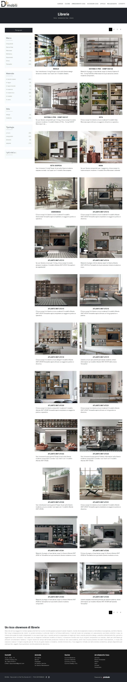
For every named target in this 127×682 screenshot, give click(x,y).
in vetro (18, 100)
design (18, 115)
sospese (18, 143)
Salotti (97, 661)
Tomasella (18, 64)
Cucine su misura (70, 661)
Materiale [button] (10, 73)
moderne (18, 118)
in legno (18, 83)
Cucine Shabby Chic (71, 663)
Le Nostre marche (40, 663)
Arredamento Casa (78, 4)
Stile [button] (8, 109)
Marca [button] (8, 38)
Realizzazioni (112, 4)
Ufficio (102, 4)
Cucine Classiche (70, 660)
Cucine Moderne (70, 658)
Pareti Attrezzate (100, 660)
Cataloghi (38, 661)
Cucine (67, 4)
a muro (18, 133)
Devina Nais (18, 47)
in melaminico (18, 93)
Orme (18, 61)
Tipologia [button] (10, 127)
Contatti (122, 4)
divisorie (18, 140)
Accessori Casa (92, 4)
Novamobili (18, 57)
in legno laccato (18, 86)
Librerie (71, 18)
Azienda (60, 4)
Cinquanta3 (18, 44)
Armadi (97, 665)
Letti (96, 663)
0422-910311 (11, 661)
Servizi (37, 660)
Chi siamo (38, 658)
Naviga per (18, 30)
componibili (18, 136)
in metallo (18, 96)
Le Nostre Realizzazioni (42, 665)
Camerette (98, 667)
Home (55, 18)
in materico (18, 89)
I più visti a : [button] (11, 152)
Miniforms (18, 54)
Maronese (18, 51)
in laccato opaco (18, 79)
